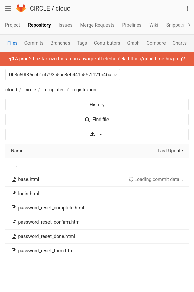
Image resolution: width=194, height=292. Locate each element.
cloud (63, 8)
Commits (34, 43)
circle (30, 89)
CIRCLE (40, 8)
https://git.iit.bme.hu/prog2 (156, 58)
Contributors (107, 43)
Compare (156, 43)
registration (84, 89)
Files (12, 43)
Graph (133, 43)
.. (15, 165)
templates (53, 89)
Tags (82, 43)
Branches (60, 43)
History (97, 104)
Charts (180, 43)
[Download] (97, 134)
